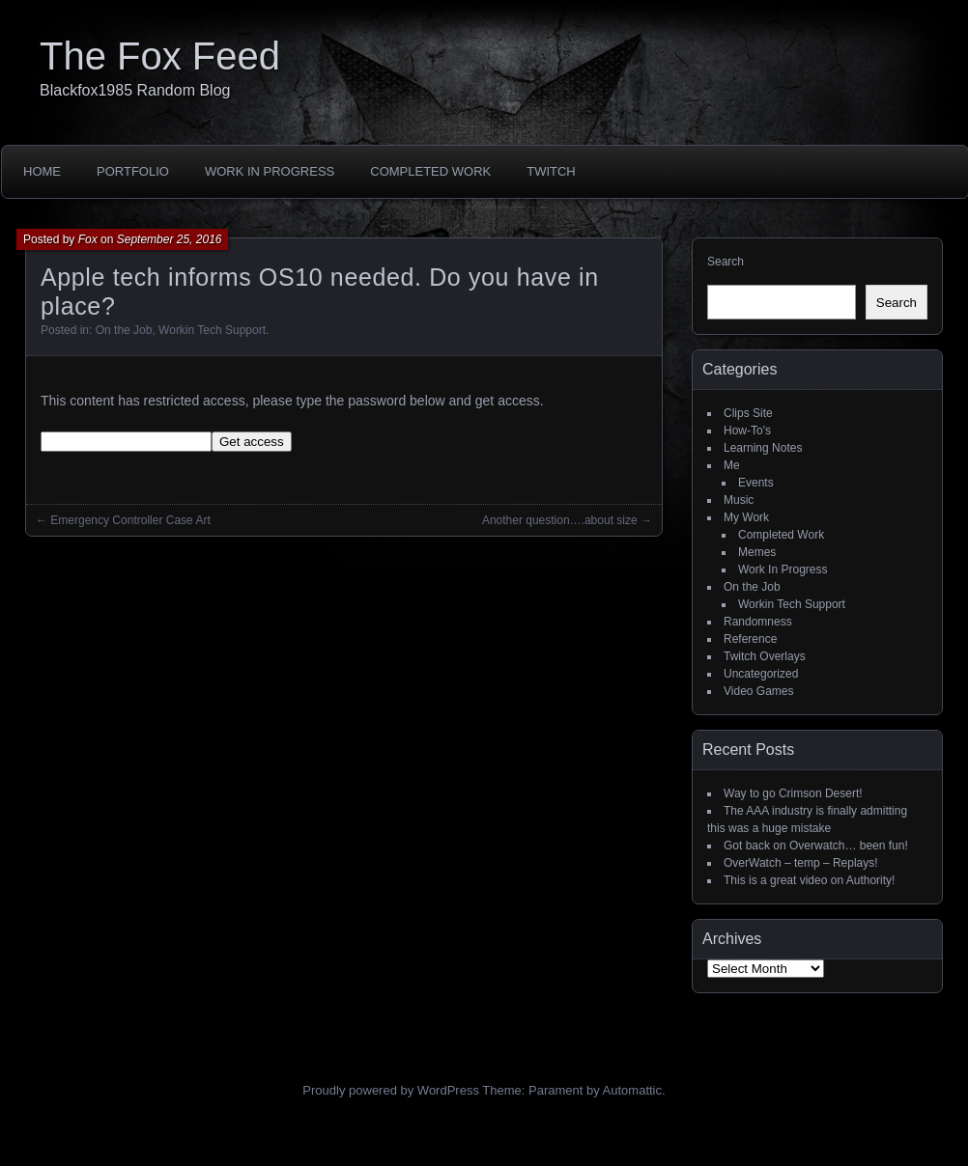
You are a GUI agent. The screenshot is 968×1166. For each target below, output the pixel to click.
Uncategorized (761, 673)
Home (42, 171)
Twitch (551, 171)
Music (739, 500)
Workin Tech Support (212, 330)
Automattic (632, 1090)
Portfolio (133, 171)
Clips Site (748, 413)
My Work (746, 517)
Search (725, 261)
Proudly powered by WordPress (390, 1090)
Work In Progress (269, 171)
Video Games (759, 691)
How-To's (747, 430)
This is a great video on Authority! (809, 880)
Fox (88, 239)
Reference (750, 639)
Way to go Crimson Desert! (793, 793)
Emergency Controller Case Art (130, 520)
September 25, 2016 (169, 239)
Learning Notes (763, 448)
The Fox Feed (160, 56)
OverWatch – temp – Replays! (801, 863)
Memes (757, 552)
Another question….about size (560, 520)
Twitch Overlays (765, 656)
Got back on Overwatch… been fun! (816, 845)
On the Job (124, 330)
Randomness (758, 621)
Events (756, 482)
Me (732, 465)
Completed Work (430, 171)
